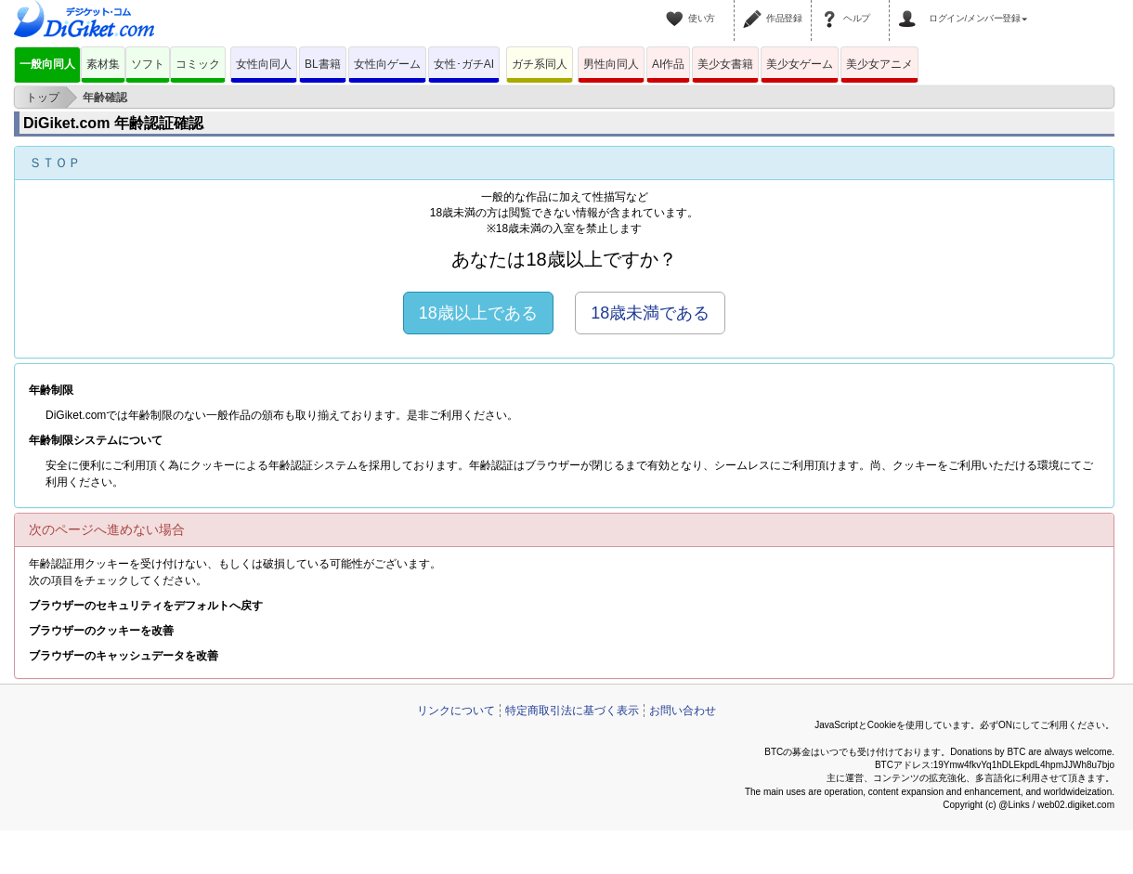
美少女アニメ (879, 64)
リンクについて (456, 710)
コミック (198, 64)
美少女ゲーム (799, 64)
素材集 (103, 64)
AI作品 (668, 64)
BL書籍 (323, 64)
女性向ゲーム (387, 64)
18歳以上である (478, 313)
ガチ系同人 (539, 64)
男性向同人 (611, 64)
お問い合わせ (682, 710)
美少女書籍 (725, 64)
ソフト (147, 64)
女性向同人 (264, 64)
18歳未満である (650, 313)
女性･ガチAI (464, 64)
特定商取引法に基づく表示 (572, 710)
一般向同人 (47, 64)
